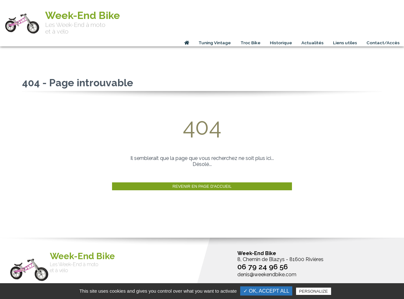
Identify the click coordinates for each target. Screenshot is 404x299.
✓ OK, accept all (266, 291)
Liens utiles (345, 42)
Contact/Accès (383, 42)
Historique (281, 42)
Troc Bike (250, 42)
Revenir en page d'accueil (201, 186)
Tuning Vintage (215, 42)
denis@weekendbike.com (266, 275)
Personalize (313, 291)
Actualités (312, 42)
